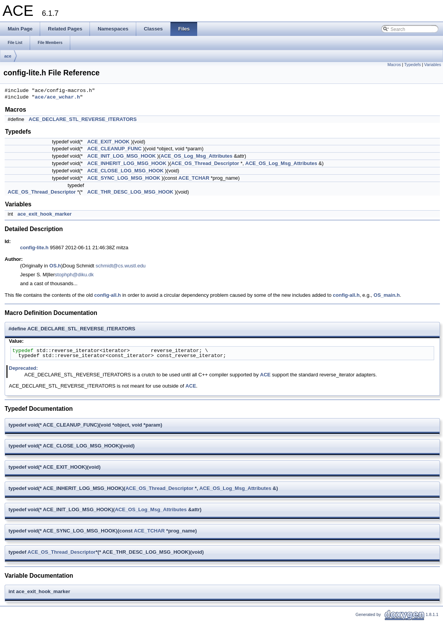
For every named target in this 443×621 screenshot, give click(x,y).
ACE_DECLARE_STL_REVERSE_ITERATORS (83, 119)
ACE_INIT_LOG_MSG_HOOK (121, 156)
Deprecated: (23, 368)
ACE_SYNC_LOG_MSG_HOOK (123, 178)
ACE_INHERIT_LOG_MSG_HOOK (126, 163)
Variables (432, 64)
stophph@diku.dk (74, 274)
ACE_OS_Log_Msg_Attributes (196, 156)
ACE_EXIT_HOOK (108, 142)
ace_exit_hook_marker (44, 214)
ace (7, 56)
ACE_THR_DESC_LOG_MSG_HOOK (130, 192)
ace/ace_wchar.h (57, 97)
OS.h (55, 266)
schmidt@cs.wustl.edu (121, 266)
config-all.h (107, 295)
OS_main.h (387, 295)
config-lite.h (34, 247)
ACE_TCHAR (193, 178)
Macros (394, 64)
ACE (265, 375)
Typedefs (412, 64)
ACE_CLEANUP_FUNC (114, 148)
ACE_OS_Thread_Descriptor (205, 163)
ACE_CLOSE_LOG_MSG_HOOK (125, 171)
